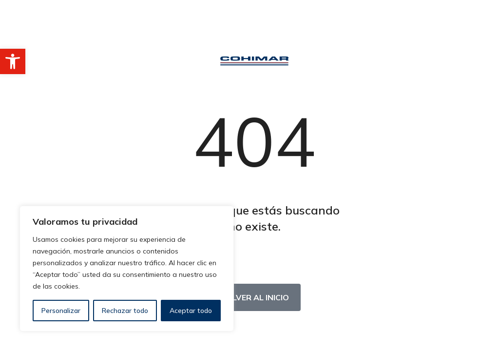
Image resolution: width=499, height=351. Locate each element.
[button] (12, 61)
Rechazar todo (125, 310)
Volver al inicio (254, 297)
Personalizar (60, 310)
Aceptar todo (191, 310)
